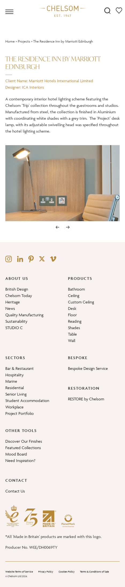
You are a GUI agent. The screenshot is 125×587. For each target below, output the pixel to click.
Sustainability (16, 321)
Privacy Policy (45, 571)
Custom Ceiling (81, 301)
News (10, 308)
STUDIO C (14, 327)
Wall (71, 340)
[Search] (107, 10)
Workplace (14, 406)
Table (72, 334)
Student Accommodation (27, 400)
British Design (16, 289)
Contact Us (15, 491)
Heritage (12, 301)
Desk (72, 308)
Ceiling (73, 295)
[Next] (68, 227)
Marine (11, 381)
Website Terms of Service (19, 571)
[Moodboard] (119, 10)
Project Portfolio (19, 413)
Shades (74, 327)
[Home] (63, 11)
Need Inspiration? (20, 460)
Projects (24, 41)
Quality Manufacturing (24, 314)
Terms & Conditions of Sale (94, 571)
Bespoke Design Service (88, 368)
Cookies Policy (67, 571)
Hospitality (14, 374)
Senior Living (15, 394)
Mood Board (16, 454)
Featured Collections (23, 447)
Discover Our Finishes (23, 441)
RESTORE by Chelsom (86, 398)
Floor (72, 314)
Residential (14, 387)
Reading (74, 321)
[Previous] (57, 227)
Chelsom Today (18, 295)
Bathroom (76, 289)
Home (10, 41)
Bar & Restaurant (19, 368)
